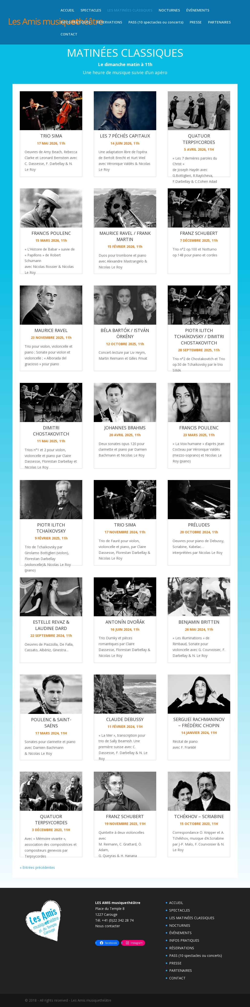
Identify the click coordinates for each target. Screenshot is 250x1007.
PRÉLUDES (199, 525)
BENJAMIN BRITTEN (198, 622)
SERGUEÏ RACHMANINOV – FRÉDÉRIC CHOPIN (199, 722)
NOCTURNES (169, 10)
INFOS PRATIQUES (75, 22)
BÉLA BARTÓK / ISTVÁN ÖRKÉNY (125, 333)
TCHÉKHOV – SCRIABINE (199, 816)
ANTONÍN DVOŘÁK (125, 622)
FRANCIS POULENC (51, 233)
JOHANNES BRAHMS (125, 428)
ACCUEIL (67, 10)
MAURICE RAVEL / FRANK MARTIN (125, 236)
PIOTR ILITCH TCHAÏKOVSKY (51, 528)
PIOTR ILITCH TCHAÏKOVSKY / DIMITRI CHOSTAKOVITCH (199, 336)
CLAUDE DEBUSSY (125, 719)
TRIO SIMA (51, 136)
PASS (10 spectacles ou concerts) (155, 22)
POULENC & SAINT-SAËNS (51, 723)
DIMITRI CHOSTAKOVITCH (51, 431)
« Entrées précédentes (37, 867)
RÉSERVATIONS (109, 22)
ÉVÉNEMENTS (197, 10)
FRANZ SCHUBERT (125, 816)
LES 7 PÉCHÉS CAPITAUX (125, 136)
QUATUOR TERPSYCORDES (51, 819)
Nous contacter (107, 926)
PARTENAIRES (219, 22)
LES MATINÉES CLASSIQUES (129, 10)
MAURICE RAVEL (51, 330)
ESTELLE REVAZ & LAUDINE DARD (51, 625)
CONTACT (69, 34)
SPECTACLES (91, 10)
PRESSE (196, 22)
